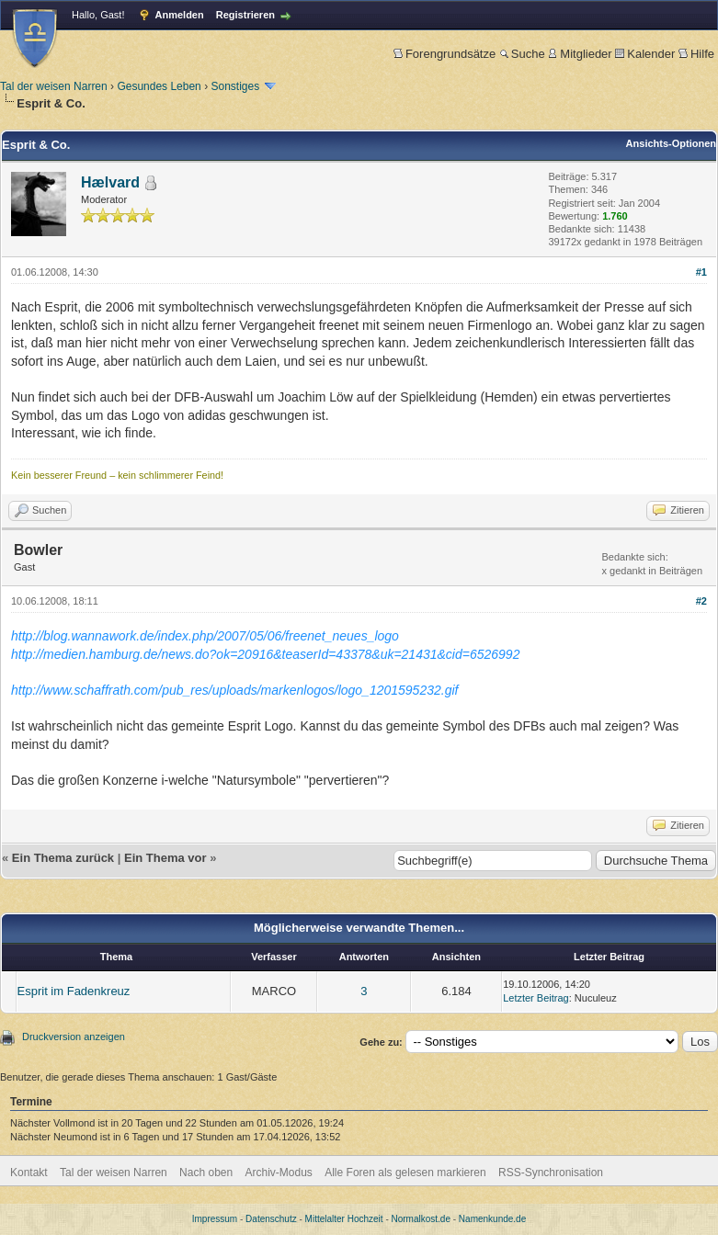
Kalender (645, 54)
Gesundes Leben (158, 86)
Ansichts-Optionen (671, 143)
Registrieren (245, 14)
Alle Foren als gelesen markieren (405, 1172)
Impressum (214, 1219)
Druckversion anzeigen (73, 1036)
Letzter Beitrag (536, 997)
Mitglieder (579, 54)
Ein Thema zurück (63, 858)
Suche (522, 54)
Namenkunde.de (492, 1219)
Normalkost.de (421, 1219)
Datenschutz (271, 1219)
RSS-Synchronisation (550, 1172)
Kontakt (29, 1172)
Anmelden (179, 14)
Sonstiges (235, 86)
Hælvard (110, 182)
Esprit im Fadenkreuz (74, 991)
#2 (701, 600)
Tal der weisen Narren (54, 86)
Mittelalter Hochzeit (344, 1219)
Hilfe (696, 54)
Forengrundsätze (444, 54)
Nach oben (206, 1172)
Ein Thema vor (165, 858)
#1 (701, 272)
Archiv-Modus (279, 1172)
